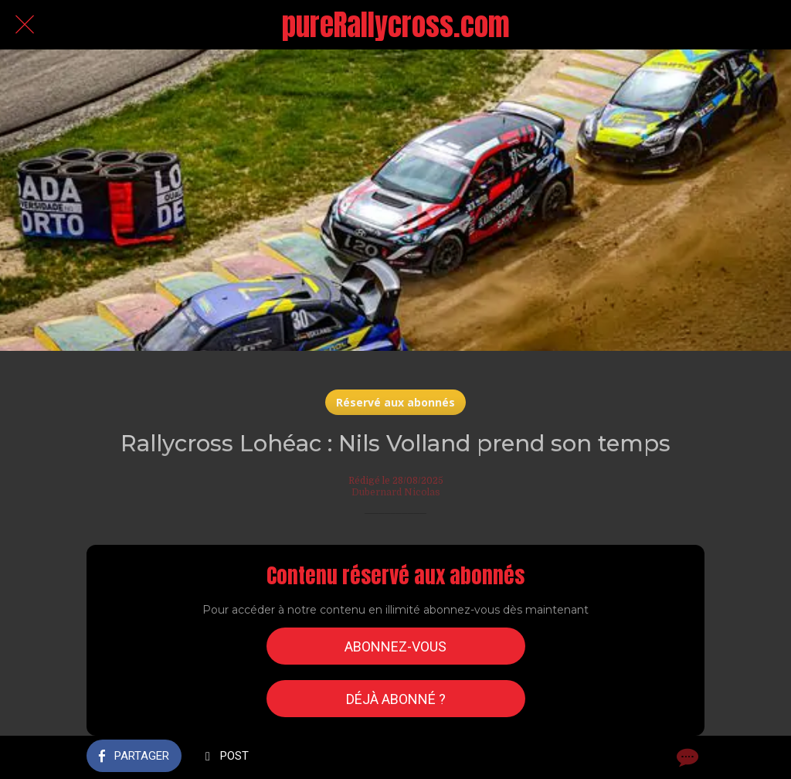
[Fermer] (24, 24)
